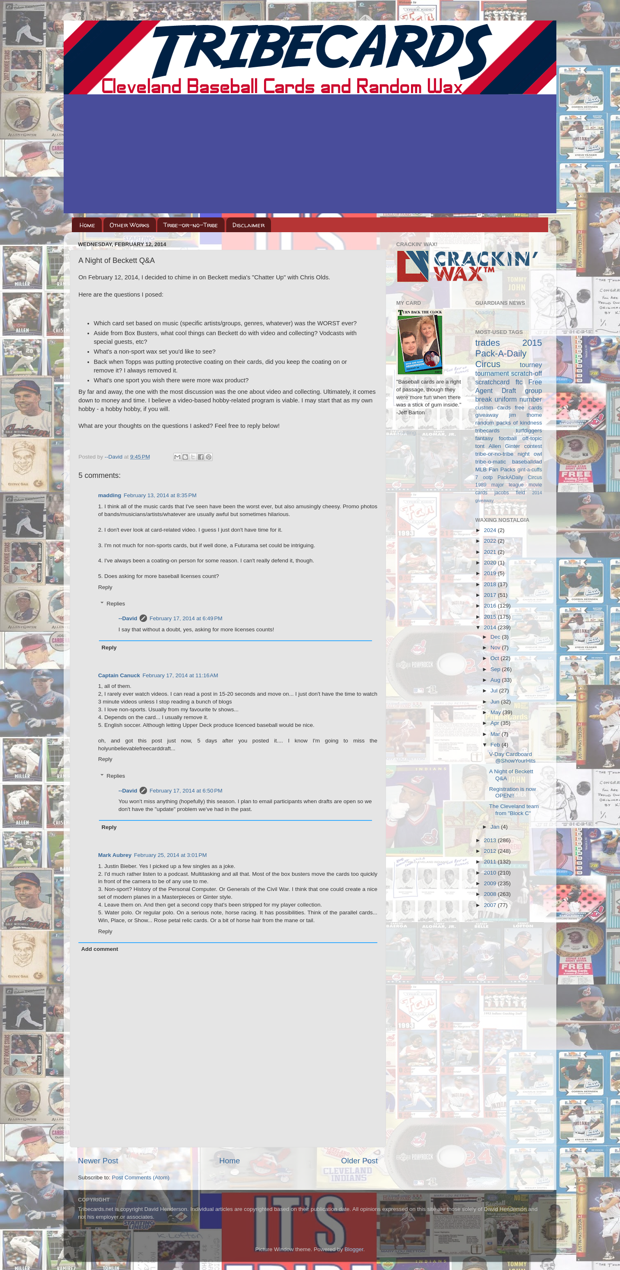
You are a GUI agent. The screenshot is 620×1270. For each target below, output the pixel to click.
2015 (491, 617)
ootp (488, 477)
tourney (531, 364)
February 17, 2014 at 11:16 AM (180, 675)
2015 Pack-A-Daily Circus (508, 353)
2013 (491, 840)
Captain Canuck (119, 675)
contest (533, 446)
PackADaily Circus (520, 477)
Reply (105, 587)
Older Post (359, 1160)
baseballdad (527, 462)
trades (487, 343)
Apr (496, 723)
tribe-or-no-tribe (494, 454)
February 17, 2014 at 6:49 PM (185, 618)
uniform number (518, 399)
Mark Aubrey (114, 855)
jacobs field (509, 493)
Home (87, 225)
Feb (496, 745)
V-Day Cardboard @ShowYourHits (512, 757)
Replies (116, 604)
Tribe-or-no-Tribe (190, 225)
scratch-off (526, 373)
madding (109, 495)
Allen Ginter (504, 446)
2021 (491, 552)
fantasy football (496, 438)
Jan (496, 827)
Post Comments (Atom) (141, 1177)
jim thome (525, 415)
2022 (491, 541)
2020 (491, 563)
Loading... (408, 432)
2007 (491, 905)
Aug (496, 680)
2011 (491, 862)
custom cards (493, 407)
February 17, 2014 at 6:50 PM (185, 791)
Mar (496, 734)
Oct (496, 658)
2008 (491, 894)
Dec (496, 637)
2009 (491, 883)
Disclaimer (248, 225)
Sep (496, 669)
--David (114, 457)
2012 (491, 851)
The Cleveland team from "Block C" (514, 809)
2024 (491, 530)
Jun (496, 702)
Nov (496, 647)
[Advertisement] (310, 155)
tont (480, 446)
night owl (530, 454)
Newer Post (98, 1160)
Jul (495, 691)
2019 (491, 573)
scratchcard (492, 382)
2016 (491, 606)
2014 (491, 627)
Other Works (129, 225)
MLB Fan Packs (495, 469)
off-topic (532, 438)
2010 (491, 873)
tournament (492, 373)
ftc (518, 382)
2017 (491, 595)
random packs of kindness (508, 423)
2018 (491, 584)
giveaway (486, 415)
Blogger (353, 1249)
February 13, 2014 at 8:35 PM (160, 495)
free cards (528, 407)
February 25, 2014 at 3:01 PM (170, 855)
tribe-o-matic (490, 462)
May (497, 712)
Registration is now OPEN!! (512, 792)
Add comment (99, 949)
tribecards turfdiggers (508, 430)
